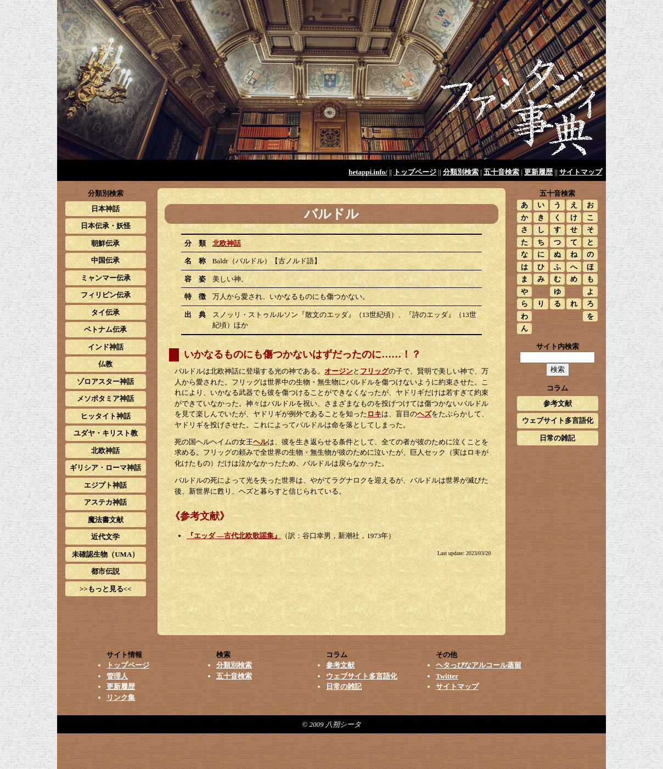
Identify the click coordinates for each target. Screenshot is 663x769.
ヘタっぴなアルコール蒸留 (478, 665)
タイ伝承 (105, 312)
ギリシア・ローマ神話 (105, 467)
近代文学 (105, 537)
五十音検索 (501, 172)
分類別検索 (461, 172)
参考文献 (557, 403)
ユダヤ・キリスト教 (106, 433)
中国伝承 (105, 260)
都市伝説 (105, 571)
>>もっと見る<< (106, 589)
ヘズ (424, 414)
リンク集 (120, 697)
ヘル (260, 442)
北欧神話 (226, 243)
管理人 (117, 676)
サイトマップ (580, 172)
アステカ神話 (105, 502)
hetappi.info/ (368, 172)
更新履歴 (538, 172)
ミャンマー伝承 (106, 278)
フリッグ (374, 371)
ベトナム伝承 (105, 329)
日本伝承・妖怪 (106, 226)
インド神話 (105, 347)
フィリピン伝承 (106, 295)
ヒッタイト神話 (106, 416)
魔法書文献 (105, 520)
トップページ (415, 172)
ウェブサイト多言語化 (557, 420)
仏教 (105, 364)
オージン (338, 371)
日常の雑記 (557, 438)
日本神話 (105, 209)
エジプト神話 (105, 485)
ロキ (374, 414)
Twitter (447, 676)
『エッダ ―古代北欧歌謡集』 (234, 535)
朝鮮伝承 (105, 243)
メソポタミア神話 (105, 398)
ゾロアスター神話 (105, 381)
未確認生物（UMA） (105, 554)
